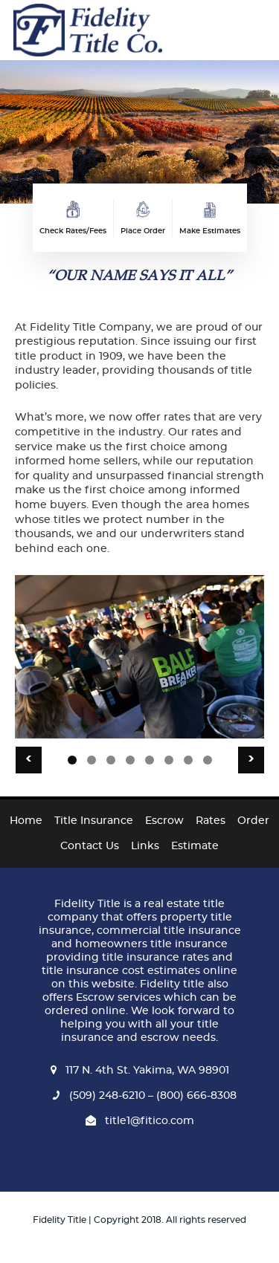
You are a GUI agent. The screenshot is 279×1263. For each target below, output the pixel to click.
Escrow (164, 821)
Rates (210, 821)
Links (145, 846)
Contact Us (89, 846)
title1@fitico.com (140, 1121)
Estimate (195, 846)
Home (26, 821)
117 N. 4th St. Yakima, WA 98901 (140, 1070)
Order (253, 821)
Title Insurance (93, 821)
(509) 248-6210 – (100, 1096)
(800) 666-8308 (195, 1096)
